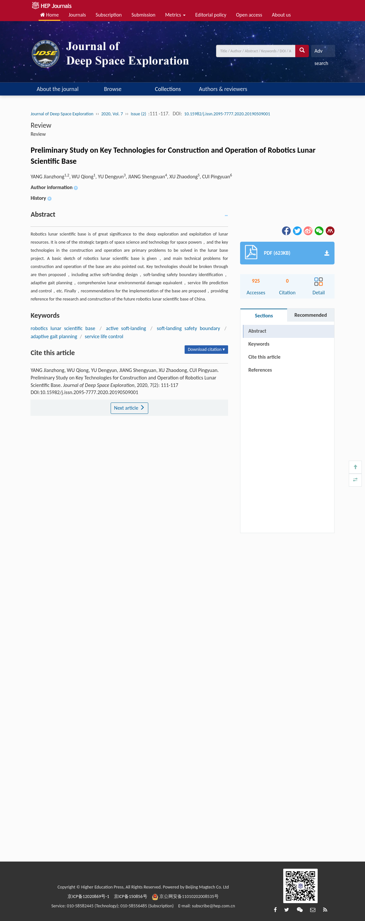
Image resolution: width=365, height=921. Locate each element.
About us (281, 15)
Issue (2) (138, 114)
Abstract (257, 331)
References (260, 370)
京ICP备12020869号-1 (88, 896)
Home (49, 15)
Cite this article (264, 357)
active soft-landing (126, 328)
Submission (143, 15)
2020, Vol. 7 (112, 114)
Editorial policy (210, 15)
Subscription (109, 15)
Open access (249, 15)
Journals (77, 15)
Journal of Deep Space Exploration (61, 114)
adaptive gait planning (53, 336)
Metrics (175, 15)
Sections (264, 316)
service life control (104, 336)
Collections (168, 89)
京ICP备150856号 (130, 896)
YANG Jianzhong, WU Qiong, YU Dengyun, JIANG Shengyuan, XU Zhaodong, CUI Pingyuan (131, 176)
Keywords (258, 344)
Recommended (311, 315)
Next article (129, 408)
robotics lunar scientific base (62, 328)
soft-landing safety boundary (188, 328)
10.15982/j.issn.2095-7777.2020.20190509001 (227, 114)
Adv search (321, 52)
